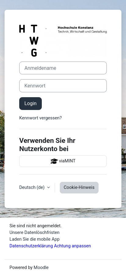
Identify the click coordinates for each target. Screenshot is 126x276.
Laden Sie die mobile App (34, 239)
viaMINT (63, 161)
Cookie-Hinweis (79, 187)
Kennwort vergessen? (40, 118)
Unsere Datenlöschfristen (34, 232)
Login (30, 103)
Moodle (41, 267)
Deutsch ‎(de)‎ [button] (32, 187)
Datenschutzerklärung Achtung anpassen (50, 246)
